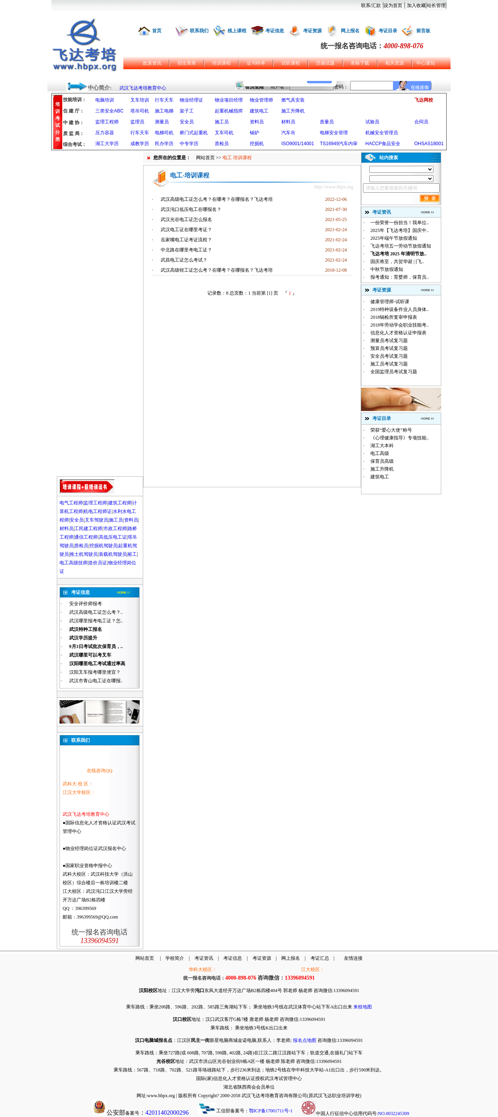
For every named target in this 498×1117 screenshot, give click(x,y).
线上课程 (237, 30)
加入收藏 (416, 5)
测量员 (162, 122)
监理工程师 (107, 122)
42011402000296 (167, 1112)
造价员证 (97, 563)
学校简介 (174, 958)
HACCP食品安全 (382, 143)
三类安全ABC (109, 111)
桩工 (132, 554)
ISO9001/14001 (297, 143)
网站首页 (205, 157)
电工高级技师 (74, 563)
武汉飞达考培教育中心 (142, 88)
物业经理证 (191, 100)
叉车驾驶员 (96, 520)
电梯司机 (164, 132)
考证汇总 (319, 958)
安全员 (187, 122)
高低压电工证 (113, 537)
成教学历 (139, 143)
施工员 (222, 122)
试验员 (372, 122)
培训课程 (221, 63)
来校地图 (362, 1007)
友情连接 (353, 958)
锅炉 (254, 132)
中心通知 (425, 63)
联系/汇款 (371, 5)
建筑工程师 (120, 503)
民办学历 (164, 143)
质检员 (222, 143)
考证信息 (274, 30)
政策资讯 (152, 63)
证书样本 (256, 63)
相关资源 (394, 63)
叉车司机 (224, 132)
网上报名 (350, 30)
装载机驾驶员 (113, 554)
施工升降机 (293, 111)
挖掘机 (257, 143)
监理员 (137, 122)
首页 (156, 30)
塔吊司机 (139, 111)
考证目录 (388, 30)
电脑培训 (104, 100)
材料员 (288, 122)
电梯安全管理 (334, 132)
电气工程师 (71, 503)
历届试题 (325, 63)
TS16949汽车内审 (339, 143)
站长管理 (436, 5)
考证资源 (312, 30)
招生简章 (186, 63)
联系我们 (199, 30)
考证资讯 (204, 958)
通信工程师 (86, 537)
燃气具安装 (293, 100)
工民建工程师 (88, 528)
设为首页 (393, 5)
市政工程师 (115, 528)
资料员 (257, 122)
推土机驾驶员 (84, 554)
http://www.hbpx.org (333, 187)
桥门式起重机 (194, 132)
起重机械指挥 (229, 111)
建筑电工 (259, 111)
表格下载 (360, 63)
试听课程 (290, 63)
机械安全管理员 (381, 132)
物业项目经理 (229, 100)
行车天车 (164, 100)
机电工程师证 (98, 511)
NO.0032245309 (393, 1113)
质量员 (327, 122)
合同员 (421, 122)
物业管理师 (261, 100)
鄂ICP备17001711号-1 (271, 1110)
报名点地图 (304, 1040)
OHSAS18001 (429, 143)
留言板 (423, 30)
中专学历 (189, 143)
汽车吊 (288, 132)
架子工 (187, 111)
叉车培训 (139, 100)
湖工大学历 (107, 143)
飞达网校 (423, 100)
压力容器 (104, 132)
